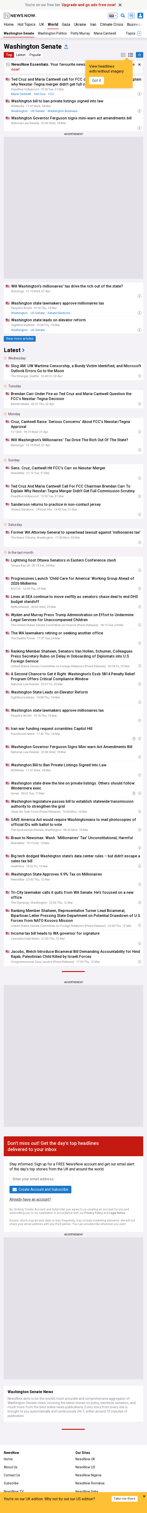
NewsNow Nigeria (88, 1475)
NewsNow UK (85, 1459)
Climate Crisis (111, 24)
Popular (35, 55)
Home (9, 24)
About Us (10, 1467)
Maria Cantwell (105, 33)
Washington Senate (19, 33)
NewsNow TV (14, 1491)
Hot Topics (26, 24)
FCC (51, 94)
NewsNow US (85, 1467)
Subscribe (11, 1483)
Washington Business (62, 111)
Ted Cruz (40, 94)
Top (9, 55)
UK (41, 24)
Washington (19, 111)
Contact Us (12, 1475)
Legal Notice (117, 1213)
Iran (93, 24)
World (53, 24)
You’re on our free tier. (70, 5)
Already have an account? (30, 1199)
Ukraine (80, 24)
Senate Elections (59, 313)
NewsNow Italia (86, 1491)
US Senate (37, 111)
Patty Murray (80, 33)
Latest (21, 55)
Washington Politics (52, 33)
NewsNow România (89, 1483)
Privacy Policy (93, 1213)
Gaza (66, 24)
